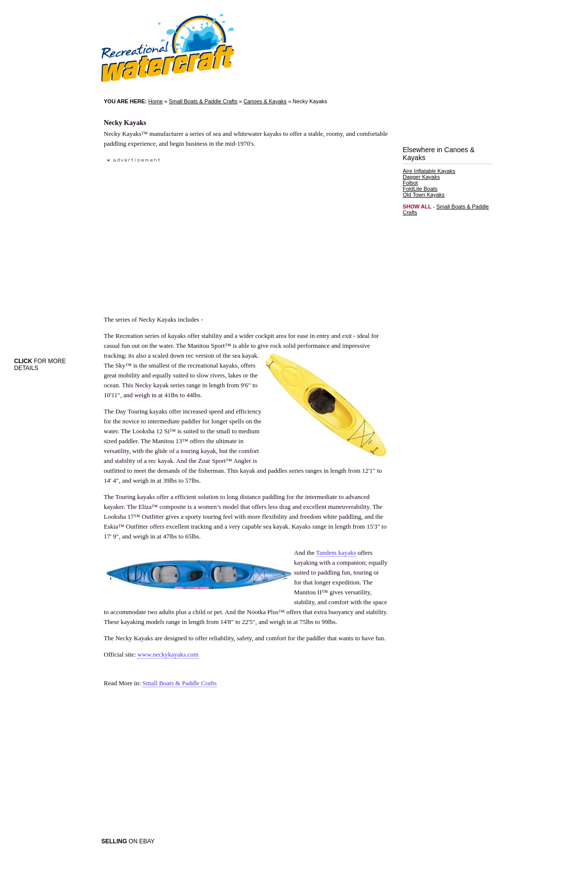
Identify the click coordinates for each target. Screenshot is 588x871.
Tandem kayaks (336, 552)
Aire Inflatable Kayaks (429, 171)
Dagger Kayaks (421, 177)
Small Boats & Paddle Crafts (203, 101)
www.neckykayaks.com (167, 654)
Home (155, 101)
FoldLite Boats (420, 189)
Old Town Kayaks (424, 195)
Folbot (410, 183)
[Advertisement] (190, 234)
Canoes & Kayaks (265, 101)
